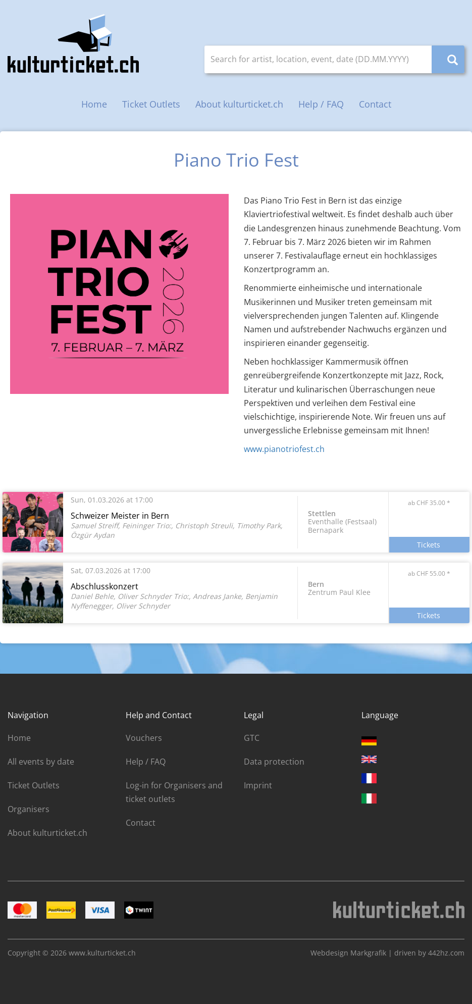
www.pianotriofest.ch (284, 449)
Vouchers (144, 737)
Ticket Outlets (151, 104)
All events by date (41, 761)
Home (94, 104)
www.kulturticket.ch (102, 953)
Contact (375, 104)
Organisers (28, 809)
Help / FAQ (321, 104)
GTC (251, 737)
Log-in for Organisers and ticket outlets (174, 792)
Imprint (258, 785)
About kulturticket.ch (239, 104)
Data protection (274, 761)
